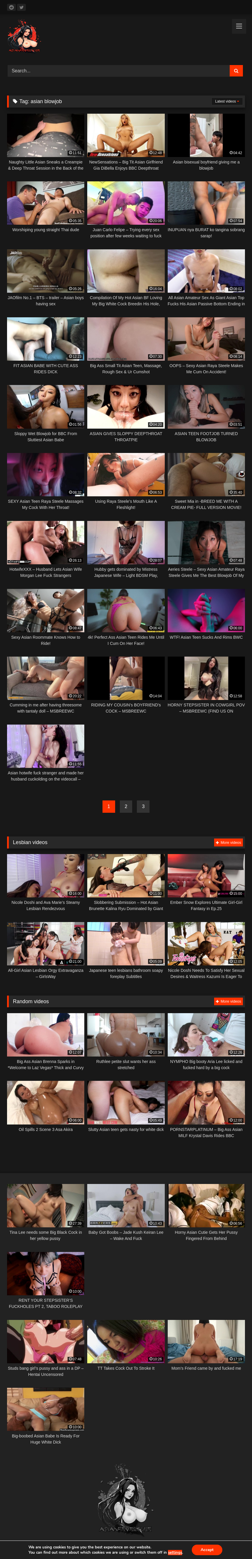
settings (175, 1552)
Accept (207, 1550)
